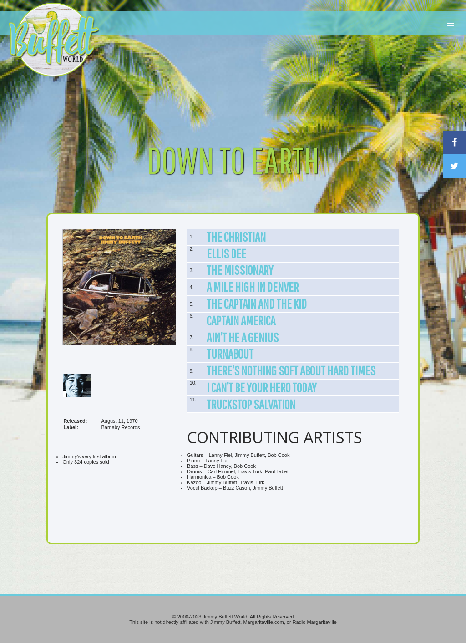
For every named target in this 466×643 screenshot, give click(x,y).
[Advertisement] (280, 84)
